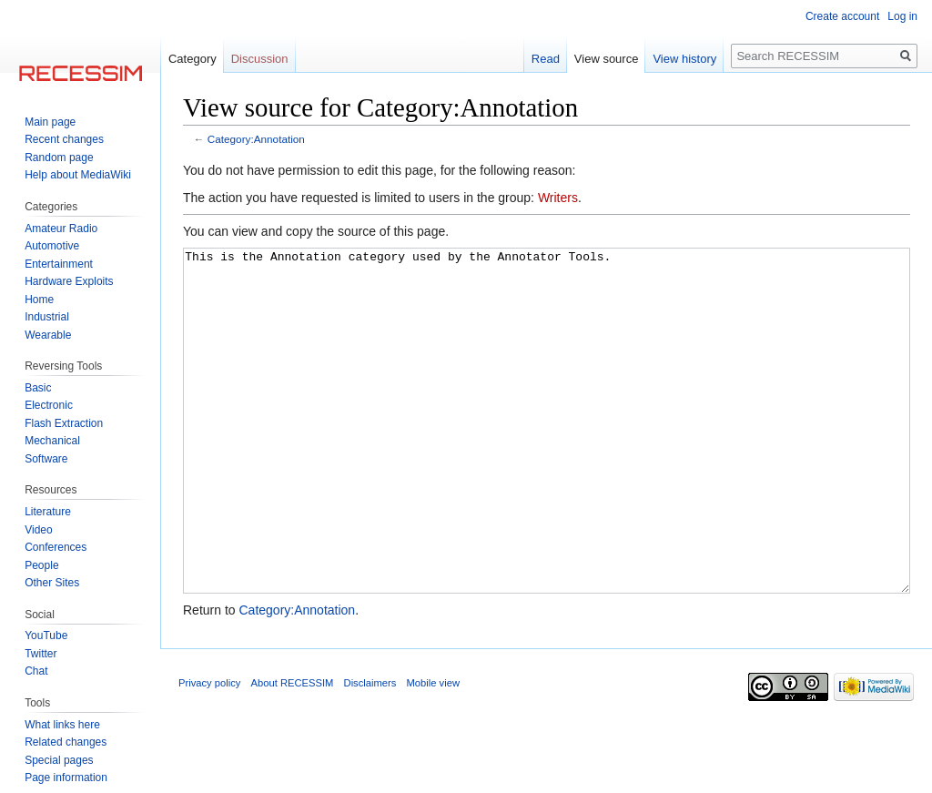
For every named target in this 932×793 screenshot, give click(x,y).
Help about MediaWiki (78, 174)
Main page (50, 122)
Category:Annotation (256, 139)
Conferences (55, 547)
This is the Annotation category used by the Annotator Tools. (546, 455)
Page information (66, 777)
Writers (558, 197)
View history (684, 59)
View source (606, 59)
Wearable (48, 335)
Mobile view (433, 751)
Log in (902, 16)
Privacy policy (209, 751)
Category (192, 59)
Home (39, 299)
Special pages (59, 760)
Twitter (40, 653)
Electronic (49, 405)
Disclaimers (370, 751)
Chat (36, 671)
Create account (842, 16)
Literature (48, 511)
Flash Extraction (64, 423)
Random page (59, 157)
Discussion (260, 59)
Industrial (47, 316)
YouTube (46, 635)
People (41, 565)
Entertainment (59, 264)
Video (38, 530)
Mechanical (52, 440)
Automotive (52, 245)
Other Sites (52, 582)
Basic (38, 387)
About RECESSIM (292, 751)
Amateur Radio (61, 228)
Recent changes (64, 139)
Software (46, 458)
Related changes (65, 742)
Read (546, 59)
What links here (62, 724)
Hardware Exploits (69, 281)
